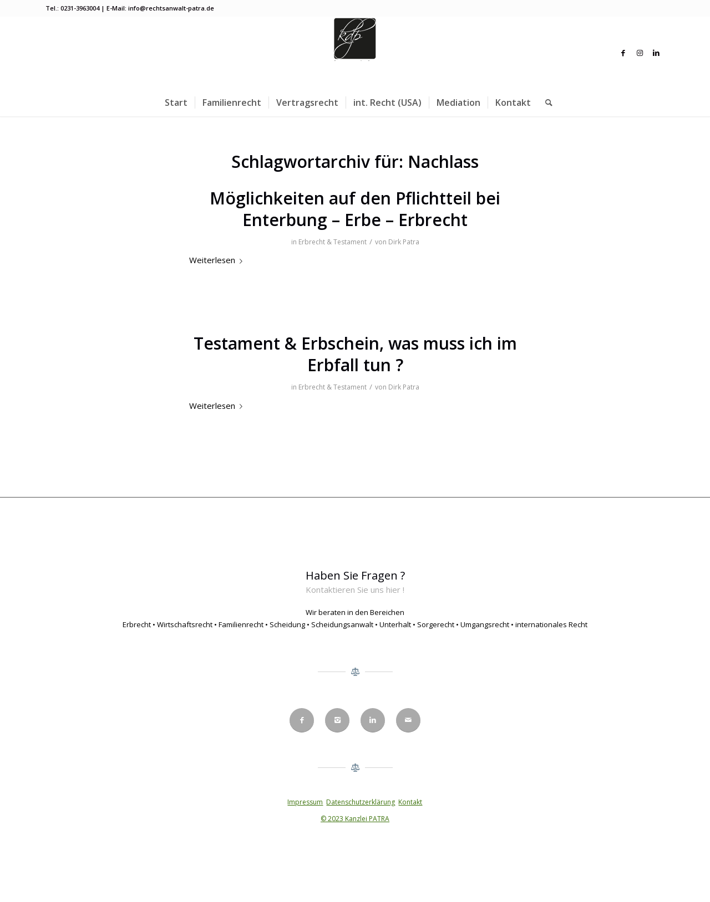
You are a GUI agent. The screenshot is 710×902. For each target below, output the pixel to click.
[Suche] (545, 102)
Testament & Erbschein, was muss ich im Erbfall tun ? (355, 354)
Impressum (305, 802)
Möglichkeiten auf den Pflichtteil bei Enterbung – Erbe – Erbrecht (355, 209)
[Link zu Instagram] (639, 52)
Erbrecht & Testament (332, 242)
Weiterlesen (218, 259)
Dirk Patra (403, 242)
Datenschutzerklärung (360, 802)
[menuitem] (176, 102)
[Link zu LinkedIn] (656, 52)
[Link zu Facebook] (623, 52)
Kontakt (410, 802)
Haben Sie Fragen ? (355, 575)
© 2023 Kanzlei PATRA (355, 818)
